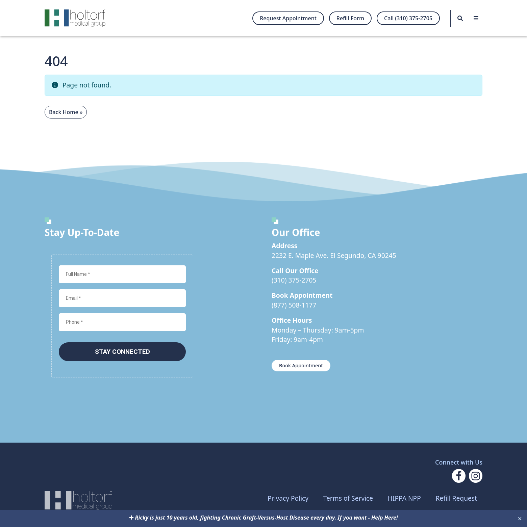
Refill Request (456, 498)
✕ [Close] (520, 518)
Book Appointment (301, 365)
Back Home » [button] (65, 112)
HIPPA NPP (404, 498)
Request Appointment (288, 18)
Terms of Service (348, 498)
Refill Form (350, 18)
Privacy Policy (288, 498)
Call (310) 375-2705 (408, 18)
